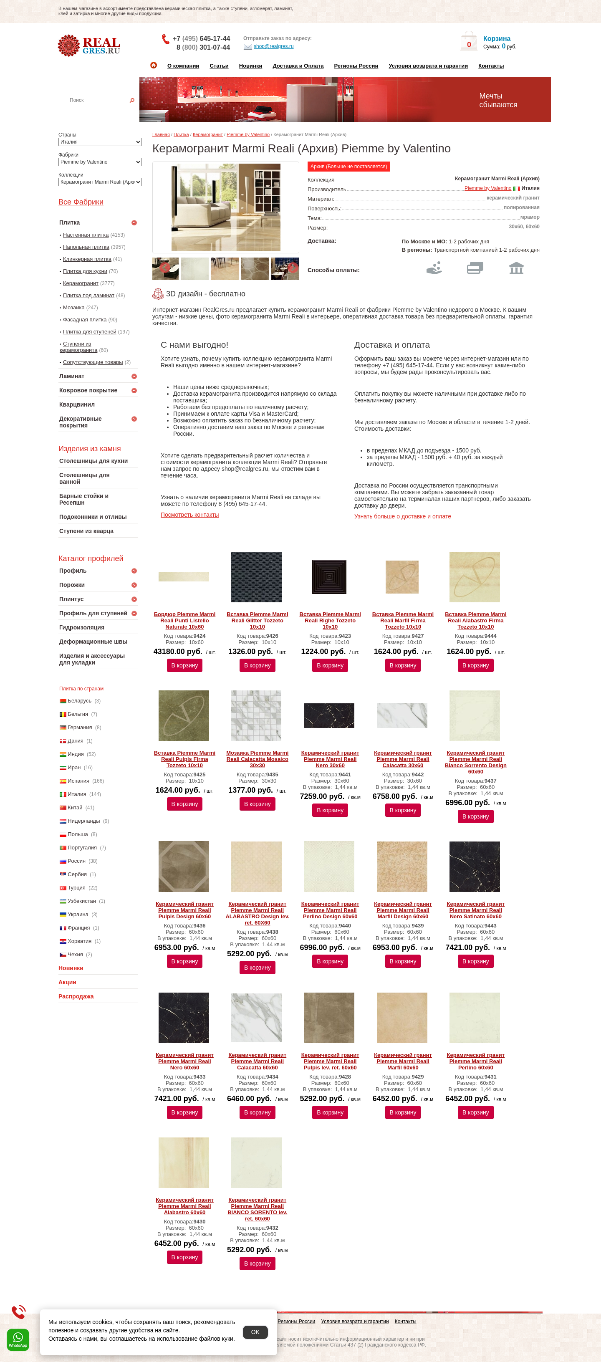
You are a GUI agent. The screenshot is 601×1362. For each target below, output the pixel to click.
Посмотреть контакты (190, 514)
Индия (75, 754)
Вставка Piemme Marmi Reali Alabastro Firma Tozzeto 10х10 (475, 620)
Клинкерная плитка (87, 259)
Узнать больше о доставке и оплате (402, 516)
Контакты (491, 66)
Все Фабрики (81, 202)
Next (291, 266)
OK (255, 1332)
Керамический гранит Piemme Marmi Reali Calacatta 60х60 (258, 1061)
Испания (78, 781)
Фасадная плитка (85, 319)
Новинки (251, 66)
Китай (75, 807)
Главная (161, 134)
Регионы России (356, 66)
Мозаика (74, 307)
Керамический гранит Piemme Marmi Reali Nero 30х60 (330, 759)
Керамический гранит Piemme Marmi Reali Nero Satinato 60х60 (476, 910)
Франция (79, 928)
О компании (183, 66)
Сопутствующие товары (93, 362)
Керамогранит (80, 283)
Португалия (82, 847)
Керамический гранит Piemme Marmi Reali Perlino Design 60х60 (330, 910)
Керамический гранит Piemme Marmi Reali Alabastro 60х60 (185, 1206)
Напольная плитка (86, 247)
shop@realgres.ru (268, 46)
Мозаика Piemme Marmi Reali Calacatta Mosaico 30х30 (257, 759)
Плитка (181, 134)
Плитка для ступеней (89, 331)
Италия (77, 794)
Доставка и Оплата (298, 66)
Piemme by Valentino (248, 134)
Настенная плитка (107, 111)
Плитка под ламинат (88, 295)
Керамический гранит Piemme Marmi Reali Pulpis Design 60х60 (185, 910)
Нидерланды (84, 821)
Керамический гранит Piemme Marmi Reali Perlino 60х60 (476, 1061)
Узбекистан (82, 901)
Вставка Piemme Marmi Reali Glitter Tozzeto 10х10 (257, 620)
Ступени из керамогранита (78, 347)
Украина (78, 914)
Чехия (75, 954)
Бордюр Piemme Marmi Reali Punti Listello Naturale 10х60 (185, 620)
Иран (74, 767)
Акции (67, 982)
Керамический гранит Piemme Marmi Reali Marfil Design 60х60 (403, 910)
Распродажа (76, 996)
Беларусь (79, 700)
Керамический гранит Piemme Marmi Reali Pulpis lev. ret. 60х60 (330, 1061)
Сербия (77, 874)
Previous (163, 266)
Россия (77, 861)
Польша (78, 834)
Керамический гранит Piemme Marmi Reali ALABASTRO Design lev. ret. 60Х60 (257, 913)
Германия (80, 727)
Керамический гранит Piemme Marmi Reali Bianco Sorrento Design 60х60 (476, 762)
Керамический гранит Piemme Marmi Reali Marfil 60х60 (403, 1061)
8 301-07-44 (203, 47)
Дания (75, 741)
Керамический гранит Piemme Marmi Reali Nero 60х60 (185, 1061)
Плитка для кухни (85, 271)
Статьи (219, 66)
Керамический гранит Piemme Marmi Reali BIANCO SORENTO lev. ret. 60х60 (257, 1209)
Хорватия (79, 941)
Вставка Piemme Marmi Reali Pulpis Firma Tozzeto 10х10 (184, 759)
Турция (77, 887)
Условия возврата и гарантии (428, 66)
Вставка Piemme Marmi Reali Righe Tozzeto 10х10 (330, 620)
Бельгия (78, 714)
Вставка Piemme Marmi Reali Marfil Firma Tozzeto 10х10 (403, 620)
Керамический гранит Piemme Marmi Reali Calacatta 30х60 (403, 759)
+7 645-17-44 (201, 38)
